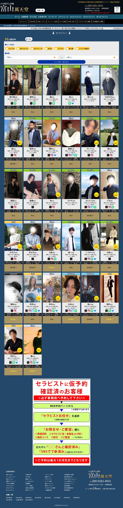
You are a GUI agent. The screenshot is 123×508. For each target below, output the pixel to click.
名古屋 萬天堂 (19, 500)
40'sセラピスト (102, 16)
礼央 (71, 304)
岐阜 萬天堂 (67, 497)
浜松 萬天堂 (9, 500)
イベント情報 (29, 485)
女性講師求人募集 (97, 21)
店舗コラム (48, 477)
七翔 (110, 252)
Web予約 (32, 21)
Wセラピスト (24, 49)
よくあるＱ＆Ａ (30, 481)
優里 (13, 200)
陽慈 (13, 304)
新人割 (71, 49)
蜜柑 (71, 148)
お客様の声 (42, 16)
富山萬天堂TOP (68, 477)
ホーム (17, 16)
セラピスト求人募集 (84, 21)
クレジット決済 (52, 21)
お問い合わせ (72, 21)
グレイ (90, 148)
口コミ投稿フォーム (69, 481)
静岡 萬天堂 (76, 497)
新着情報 (28, 483)
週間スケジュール (10, 481)
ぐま (110, 200)
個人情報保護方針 (69, 488)
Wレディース (38, 49)
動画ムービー (29, 479)
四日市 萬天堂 (29, 500)
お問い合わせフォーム (70, 479)
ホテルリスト (24, 21)
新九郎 (13, 97)
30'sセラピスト (89, 16)
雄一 (71, 252)
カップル (11, 49)
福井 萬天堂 (48, 497)
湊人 (90, 304)
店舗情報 (24, 16)
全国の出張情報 (30, 488)
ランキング (52, 16)
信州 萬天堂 (19, 497)
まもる (33, 252)
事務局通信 (67, 490)
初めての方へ (9, 474)
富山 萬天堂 (38, 497)
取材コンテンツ (30, 490)
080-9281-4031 (95, 5)
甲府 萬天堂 (28, 497)
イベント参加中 (84, 49)
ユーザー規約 (48, 481)
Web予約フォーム (69, 483)
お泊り (50, 49)
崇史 (33, 148)
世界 (33, 304)
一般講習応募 (48, 490)
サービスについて (10, 477)
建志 (33, 97)
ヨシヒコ (90, 200)
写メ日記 (33, 16)
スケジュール (63, 16)
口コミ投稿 (62, 21)
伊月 (52, 304)
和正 (13, 356)
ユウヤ (71, 200)
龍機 (33, 200)
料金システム (41, 21)
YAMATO (109, 97)
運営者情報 (67, 485)
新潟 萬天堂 (9, 497)
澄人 (90, 97)
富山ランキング (49, 483)
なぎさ (13, 252)
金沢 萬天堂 (57, 497)
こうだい (90, 252)
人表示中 (10, 39)
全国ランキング (49, 485)
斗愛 (52, 252)
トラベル (60, 49)
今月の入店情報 (10, 483)
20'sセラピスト (76, 16)
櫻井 (110, 304)
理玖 (52, 148)
